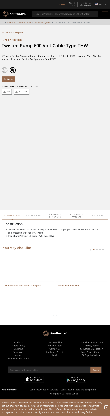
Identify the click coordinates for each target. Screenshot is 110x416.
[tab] (93, 249)
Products (11, 22)
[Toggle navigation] (105, 14)
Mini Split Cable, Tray (68, 285)
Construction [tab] (12, 215)
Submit (96, 370)
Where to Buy (18, 345)
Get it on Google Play (76, 379)
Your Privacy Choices (91, 352)
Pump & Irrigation (43, 22)
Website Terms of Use (92, 342)
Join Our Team (55, 345)
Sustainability (55, 342)
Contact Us (8, 79)
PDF (6, 92)
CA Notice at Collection (91, 348)
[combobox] (65, 14)
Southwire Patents (55, 352)
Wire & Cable (25, 22)
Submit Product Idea (18, 358)
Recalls (55, 355)
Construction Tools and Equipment (78, 389)
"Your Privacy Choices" (46, 409)
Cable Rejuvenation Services (44, 389)
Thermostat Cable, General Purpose (23, 285)
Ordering (18, 348)
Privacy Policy (85, 412)
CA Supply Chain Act (92, 355)
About (18, 355)
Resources (18, 352)
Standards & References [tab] (55, 215)
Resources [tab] (97, 215)
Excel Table (22, 92)
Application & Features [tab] (76, 215)
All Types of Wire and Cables (64, 393)
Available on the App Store (34, 379)
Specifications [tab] (33, 215)
